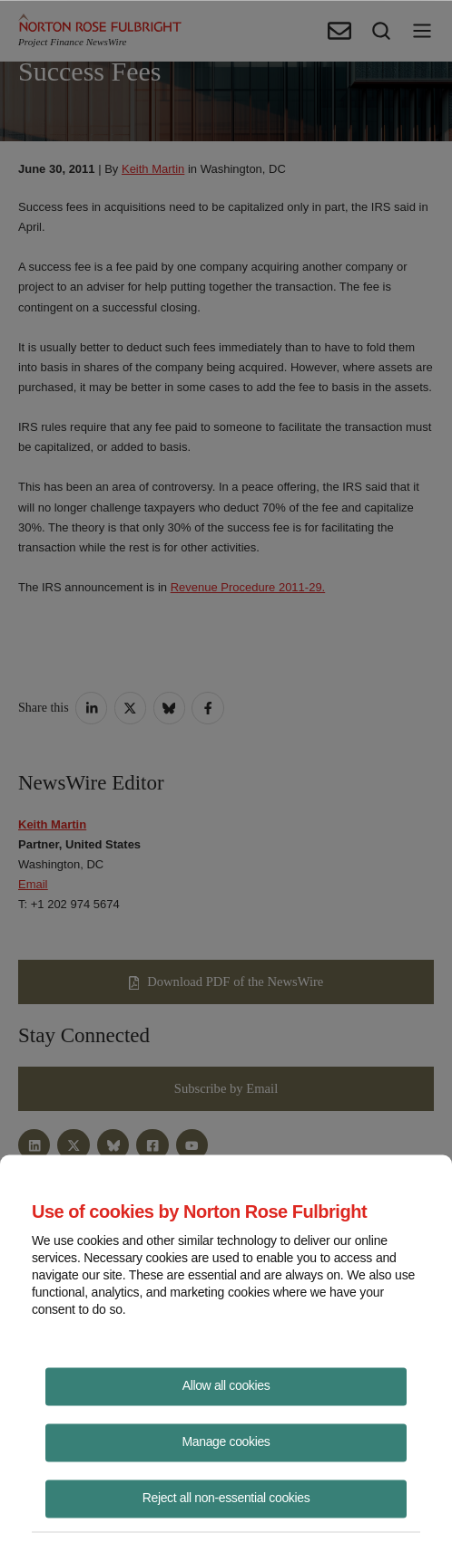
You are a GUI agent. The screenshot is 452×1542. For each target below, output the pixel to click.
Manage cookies (226, 1440)
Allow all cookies (226, 1384)
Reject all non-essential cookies (226, 1496)
